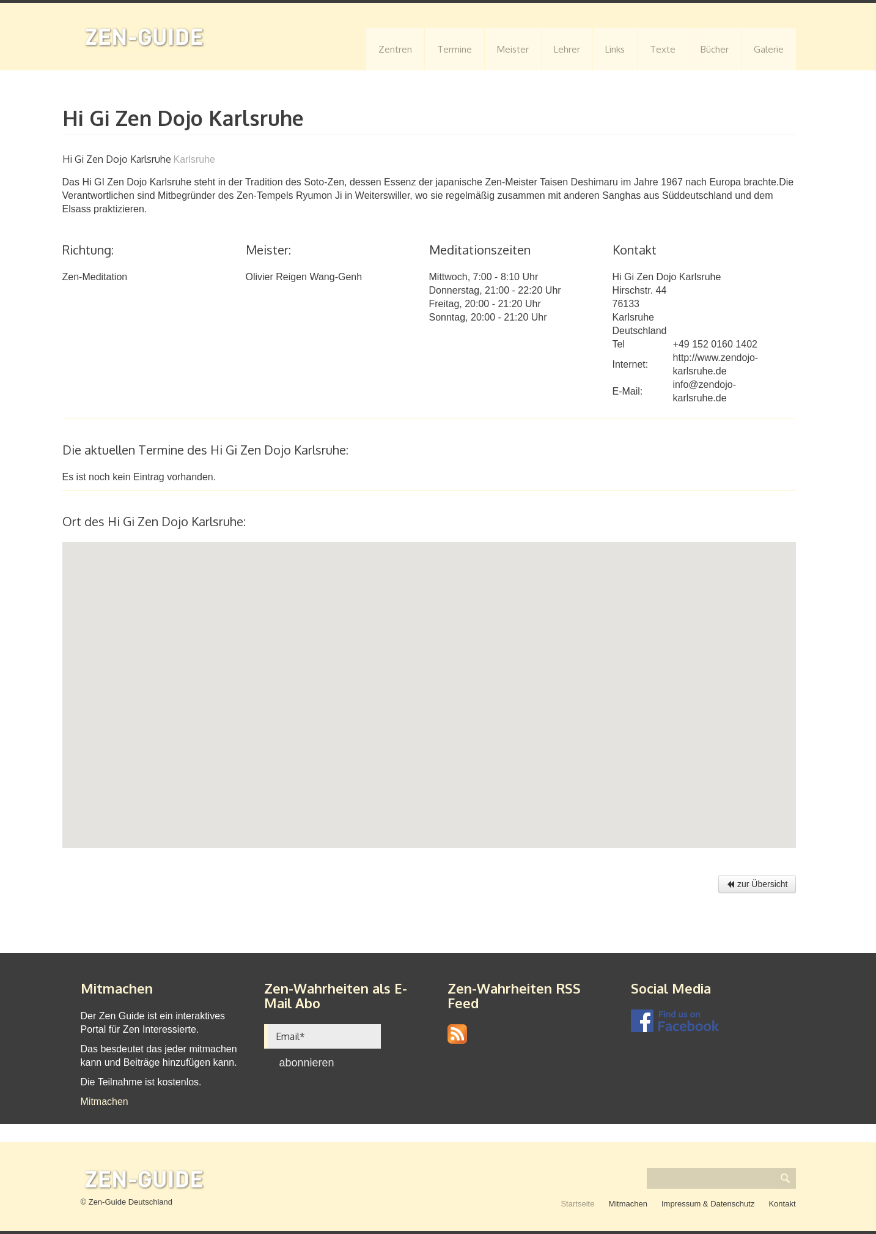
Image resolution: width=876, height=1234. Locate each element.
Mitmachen (104, 1101)
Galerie (769, 49)
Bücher (715, 49)
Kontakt (781, 1203)
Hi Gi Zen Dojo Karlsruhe (667, 277)
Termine (454, 49)
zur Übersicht (756, 884)
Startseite (577, 1203)
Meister (513, 49)
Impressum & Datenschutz (707, 1203)
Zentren (395, 49)
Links (615, 49)
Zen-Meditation (95, 277)
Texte (662, 49)
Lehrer (567, 49)
